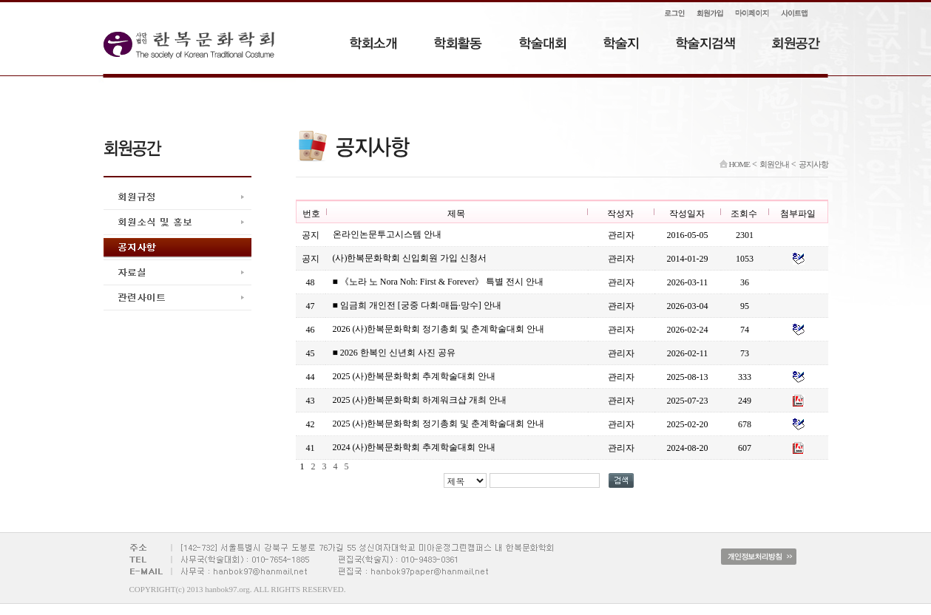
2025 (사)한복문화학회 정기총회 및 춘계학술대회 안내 (439, 423)
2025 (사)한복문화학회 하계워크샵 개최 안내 (420, 400)
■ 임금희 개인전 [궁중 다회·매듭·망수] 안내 (417, 305)
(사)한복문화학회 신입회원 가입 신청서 (410, 258)
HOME (735, 164)
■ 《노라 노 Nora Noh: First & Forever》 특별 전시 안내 (438, 281)
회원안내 (774, 164)
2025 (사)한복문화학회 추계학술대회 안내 (414, 376)
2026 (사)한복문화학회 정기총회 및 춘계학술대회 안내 (439, 329)
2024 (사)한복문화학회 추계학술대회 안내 (414, 447)
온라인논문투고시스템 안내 (387, 234)
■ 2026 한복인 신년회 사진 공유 (394, 352)
